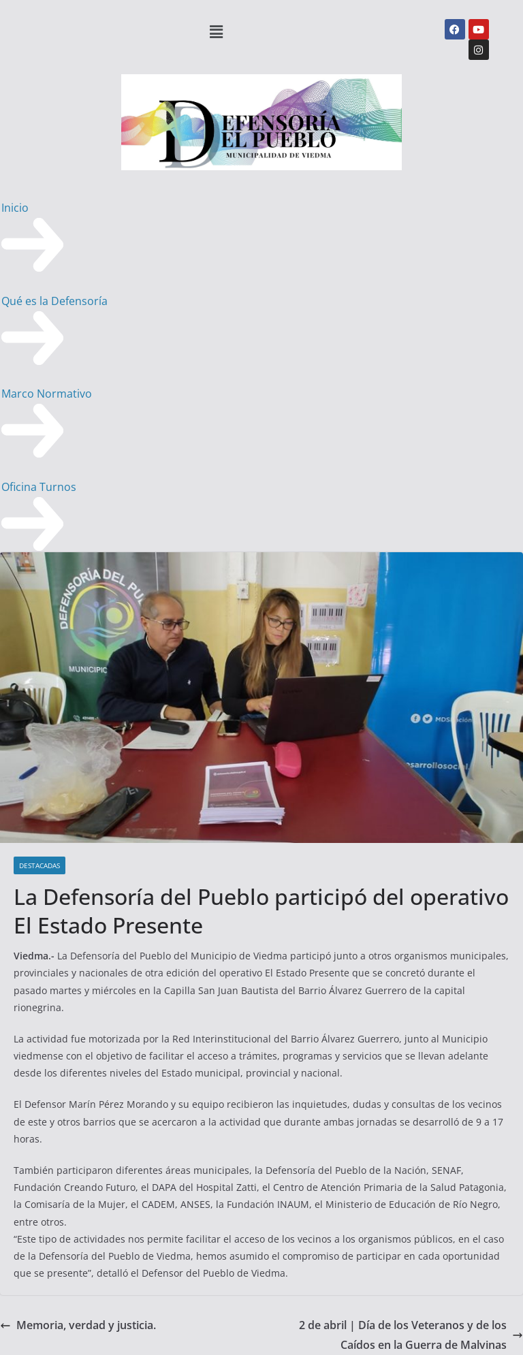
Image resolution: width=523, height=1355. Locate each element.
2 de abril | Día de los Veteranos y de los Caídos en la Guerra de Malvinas (411, 1335)
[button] (216, 31)
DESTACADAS (39, 865)
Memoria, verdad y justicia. (78, 1325)
